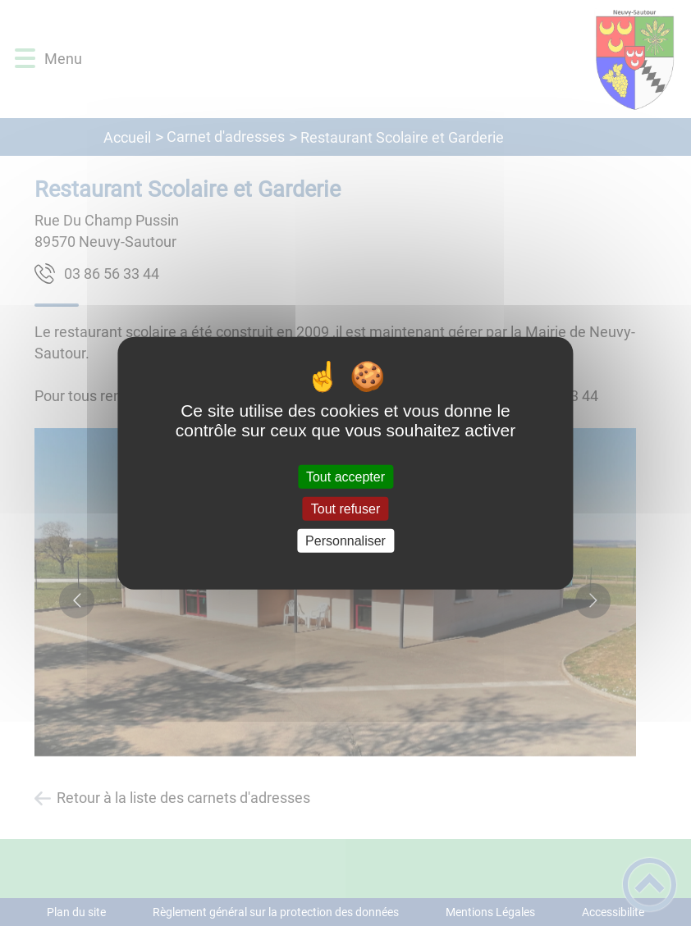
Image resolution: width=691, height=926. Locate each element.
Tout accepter (345, 476)
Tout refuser (345, 508)
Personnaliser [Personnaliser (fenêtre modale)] (345, 541)
